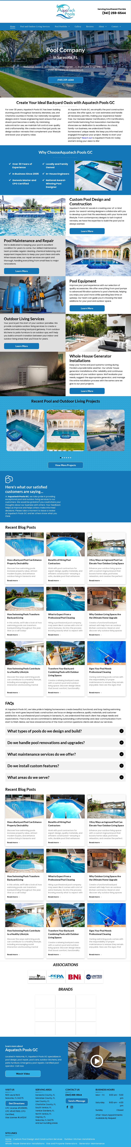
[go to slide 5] (68, 457)
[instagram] (72, 1115)
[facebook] (67, 1115)
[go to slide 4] (66, 457)
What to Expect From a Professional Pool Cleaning (61, 616)
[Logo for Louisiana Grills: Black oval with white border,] (45, 1019)
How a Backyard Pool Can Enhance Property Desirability (24, 562)
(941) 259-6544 (114, 13)
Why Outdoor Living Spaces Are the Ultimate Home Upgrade (105, 616)
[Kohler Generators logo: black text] (86, 1035)
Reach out (87, 137)
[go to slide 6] (70, 457)
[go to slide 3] (64, 457)
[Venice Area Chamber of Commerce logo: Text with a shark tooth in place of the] (37, 977)
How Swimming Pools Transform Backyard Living (23, 616)
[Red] (75, 977)
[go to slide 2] (62, 457)
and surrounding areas (46, 1130)
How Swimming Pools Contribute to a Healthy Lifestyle (23, 670)
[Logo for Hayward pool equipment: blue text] (45, 1004)
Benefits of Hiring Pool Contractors (59, 562)
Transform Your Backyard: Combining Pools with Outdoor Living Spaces (63, 672)
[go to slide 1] (60, 457)
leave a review (48, 510)
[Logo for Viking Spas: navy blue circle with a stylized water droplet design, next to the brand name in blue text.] (86, 1004)
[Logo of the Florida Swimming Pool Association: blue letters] (56, 977)
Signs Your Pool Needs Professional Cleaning (100, 670)
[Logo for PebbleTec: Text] (65, 1035)
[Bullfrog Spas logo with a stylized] (65, 1004)
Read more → (13, 580)
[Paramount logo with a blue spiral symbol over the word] (45, 1035)
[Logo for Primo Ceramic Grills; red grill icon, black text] (65, 1019)
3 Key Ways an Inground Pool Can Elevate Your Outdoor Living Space (106, 562)
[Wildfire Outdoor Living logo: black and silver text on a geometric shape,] (86, 1019)
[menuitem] (13, 26)
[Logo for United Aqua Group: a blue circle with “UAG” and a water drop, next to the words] (94, 977)
